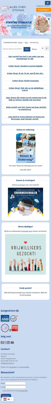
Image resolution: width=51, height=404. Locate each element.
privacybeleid (24, 367)
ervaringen (21, 185)
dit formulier (26, 295)
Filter (27, 49)
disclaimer (13, 367)
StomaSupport (43, 10)
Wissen (34, 49)
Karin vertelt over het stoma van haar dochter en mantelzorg (26, 108)
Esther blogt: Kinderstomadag (25, 81)
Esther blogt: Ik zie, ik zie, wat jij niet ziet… (25, 73)
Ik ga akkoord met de (14, 391)
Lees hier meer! (25, 170)
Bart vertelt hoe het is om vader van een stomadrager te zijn (26, 57)
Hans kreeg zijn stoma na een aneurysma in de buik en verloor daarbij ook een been (26, 99)
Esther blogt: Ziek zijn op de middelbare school (26, 89)
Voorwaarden (23, 391)
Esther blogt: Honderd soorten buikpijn (25, 66)
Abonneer (5, 396)
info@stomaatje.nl (7, 363)
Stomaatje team (26, 231)
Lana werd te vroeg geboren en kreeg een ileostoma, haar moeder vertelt (26, 118)
